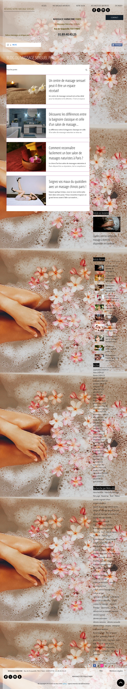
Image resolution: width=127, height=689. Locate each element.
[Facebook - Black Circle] (94, 10)
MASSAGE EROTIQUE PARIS (82, 676)
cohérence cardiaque (101, 597)
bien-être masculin (99, 554)
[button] (86, 70)
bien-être (110, 550)
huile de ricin (109, 644)
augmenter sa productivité (102, 525)
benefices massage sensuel (103, 546)
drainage (96, 608)
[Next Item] (116, 224)
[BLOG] (14, 45)
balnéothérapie (98, 539)
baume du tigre (111, 539)
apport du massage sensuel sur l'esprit (106, 510)
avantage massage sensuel (103, 528)
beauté (95, 543)
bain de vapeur (111, 532)
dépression (105, 608)
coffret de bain (98, 593)
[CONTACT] (114, 17)
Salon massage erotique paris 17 (19, 35)
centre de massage (100, 579)
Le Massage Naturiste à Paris (67, 24)
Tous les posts (11, 69)
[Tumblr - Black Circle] (108, 10)
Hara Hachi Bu (98, 492)
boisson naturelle (109, 568)
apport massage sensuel (102, 518)
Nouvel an (105, 496)
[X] (99, 10)
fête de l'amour (111, 633)
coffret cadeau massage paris (104, 590)
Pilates (117, 496)
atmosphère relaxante (101, 521)
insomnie (96, 654)
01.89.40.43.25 (60, 671)
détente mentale (99, 615)
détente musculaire (100, 618)
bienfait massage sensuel (102, 557)
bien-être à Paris (114, 554)
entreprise (116, 626)
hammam (111, 640)
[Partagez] (117, 44)
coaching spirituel (99, 586)
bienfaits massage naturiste (103, 561)
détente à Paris (98, 626)
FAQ (101, 671)
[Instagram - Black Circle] (103, 10)
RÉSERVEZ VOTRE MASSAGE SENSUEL (19, 9)
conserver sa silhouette (101, 600)
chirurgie (112, 582)
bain (103, 532)
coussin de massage (100, 604)
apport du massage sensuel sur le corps (106, 514)
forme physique (99, 633)
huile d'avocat (98, 644)
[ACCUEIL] (8, 45)
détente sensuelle (113, 622)
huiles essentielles (108, 647)
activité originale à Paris (101, 500)
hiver (118, 640)
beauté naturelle (105, 543)
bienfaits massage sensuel (102, 564)
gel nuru (96, 636)
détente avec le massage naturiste (105, 611)
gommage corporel (107, 636)
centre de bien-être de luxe (102, 575)
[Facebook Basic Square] (94, 665)
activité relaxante (99, 503)
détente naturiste (99, 622)
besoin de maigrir (99, 550)
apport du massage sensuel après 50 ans (106, 507)
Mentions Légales (116, 671)
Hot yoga (96, 496)
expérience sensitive (100, 629)
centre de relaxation (100, 582)
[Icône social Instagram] (102, 665)
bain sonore (106, 536)
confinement (114, 597)
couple (114, 600)
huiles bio (96, 647)
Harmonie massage (112, 492)
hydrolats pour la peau (101, 651)
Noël (111, 496)
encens (108, 626)
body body (97, 568)
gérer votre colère (99, 640)
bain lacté (96, 536)
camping (104, 572)
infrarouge (115, 651)
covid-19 (113, 604)
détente (113, 608)
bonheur (96, 572)
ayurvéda (96, 532)
